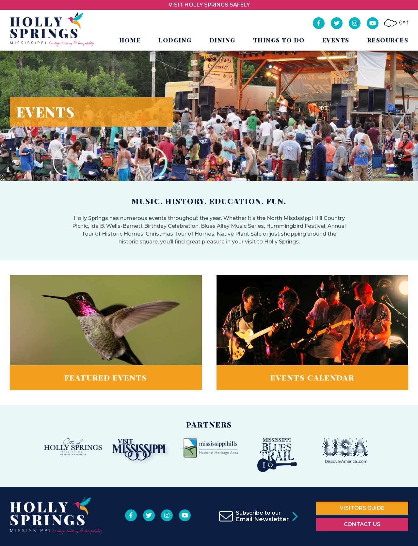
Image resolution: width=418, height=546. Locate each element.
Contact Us (362, 524)
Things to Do (279, 40)
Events (335, 40)
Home (130, 40)
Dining (222, 40)
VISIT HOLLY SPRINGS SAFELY (209, 5)
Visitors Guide (362, 508)
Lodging (175, 40)
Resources (388, 40)
